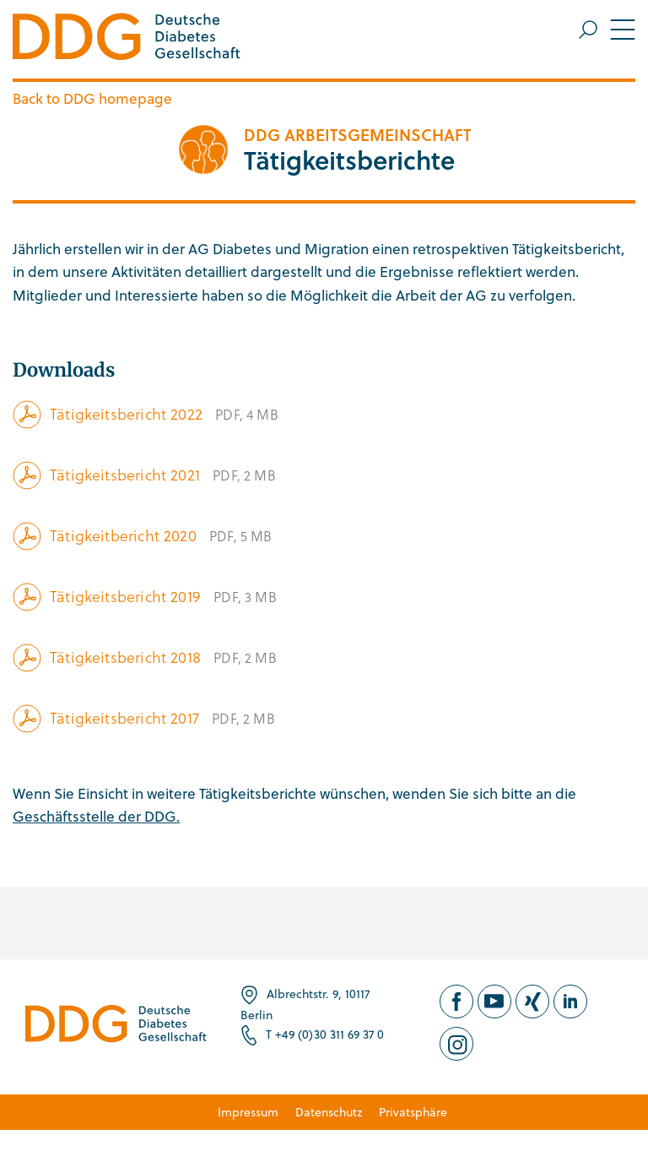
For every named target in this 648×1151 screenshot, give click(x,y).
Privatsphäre (413, 1112)
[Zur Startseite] (126, 39)
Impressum (248, 1112)
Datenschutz (328, 1112)
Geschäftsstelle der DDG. (96, 816)
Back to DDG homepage (92, 98)
